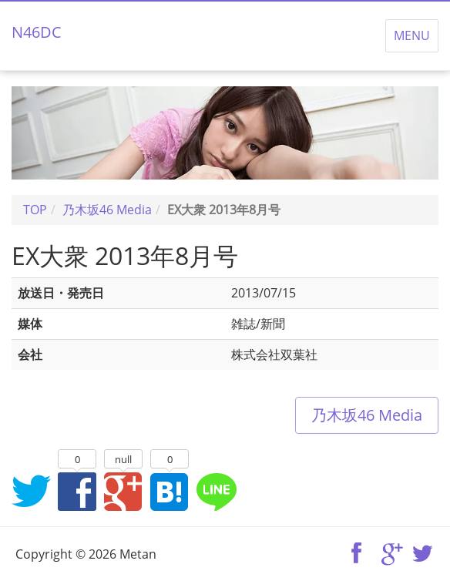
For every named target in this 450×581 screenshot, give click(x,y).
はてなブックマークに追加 (169, 491)
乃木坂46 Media (366, 415)
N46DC (37, 32)
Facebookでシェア (77, 491)
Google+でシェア (123, 491)
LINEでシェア (215, 491)
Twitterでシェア (31, 491)
